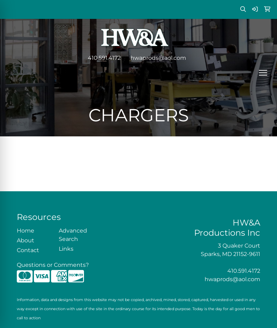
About (25, 240)
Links (66, 248)
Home (25, 230)
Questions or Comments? (53, 265)
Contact (28, 250)
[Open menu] (263, 73)
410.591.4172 (104, 58)
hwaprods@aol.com (158, 58)
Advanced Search (73, 234)
